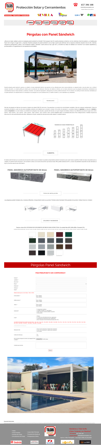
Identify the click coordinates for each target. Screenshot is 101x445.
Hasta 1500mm (61, 300)
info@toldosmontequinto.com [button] (87, 7)
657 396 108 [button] (87, 4)
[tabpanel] (50, 22)
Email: (15, 289)
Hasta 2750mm (61, 304)
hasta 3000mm (61, 305)
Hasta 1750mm (61, 301)
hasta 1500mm (61, 295)
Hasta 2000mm (61, 297)
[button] (75, 3)
